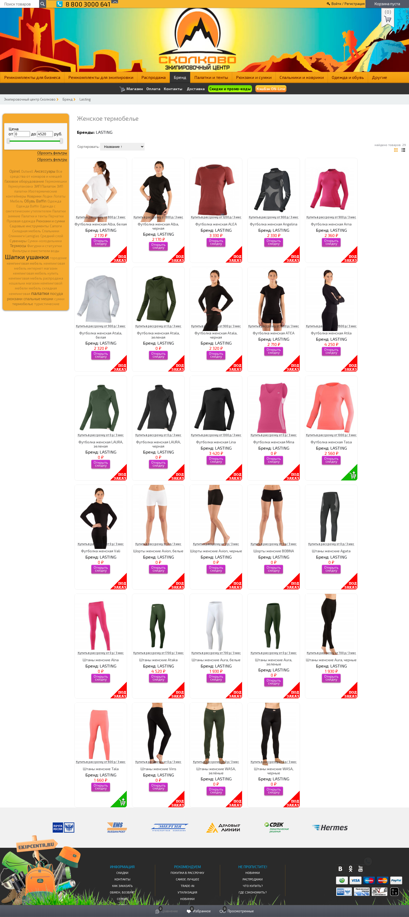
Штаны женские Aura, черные (331, 660)
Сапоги (56, 226)
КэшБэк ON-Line (271, 88)
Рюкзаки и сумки (254, 77)
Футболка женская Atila (331, 333)
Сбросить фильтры (52, 153)
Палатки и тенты (211, 77)
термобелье (22, 303)
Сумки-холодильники (45, 241)
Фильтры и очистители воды (35, 251)
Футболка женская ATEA (273, 333)
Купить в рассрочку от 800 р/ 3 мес (100, 217)
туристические (46, 304)
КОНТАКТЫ (122, 879)
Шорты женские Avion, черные (216, 551)
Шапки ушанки (27, 256)
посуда (56, 293)
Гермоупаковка (20, 186)
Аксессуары (44, 171)
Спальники (50, 231)
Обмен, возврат (122, 892)
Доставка (196, 88)
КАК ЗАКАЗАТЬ (122, 885)
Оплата (153, 89)
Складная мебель (26, 231)
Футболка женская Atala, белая (100, 335)
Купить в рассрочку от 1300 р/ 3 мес (216, 435)
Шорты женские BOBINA (274, 551)
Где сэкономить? (253, 892)
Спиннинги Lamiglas (24, 236)
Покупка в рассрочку (187, 872)
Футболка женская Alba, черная (158, 226)
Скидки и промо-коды (229, 88)
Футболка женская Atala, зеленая (158, 335)
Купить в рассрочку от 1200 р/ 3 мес (216, 217)
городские (58, 258)
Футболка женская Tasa (331, 442)
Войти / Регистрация (348, 4)
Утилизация (187, 892)
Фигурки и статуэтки (44, 246)
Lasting (85, 99)
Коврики (34, 196)
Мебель (16, 201)
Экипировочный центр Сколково (30, 99)
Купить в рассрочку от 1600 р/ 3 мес (331, 326)
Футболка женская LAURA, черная (158, 444)
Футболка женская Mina (273, 442)
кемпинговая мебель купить (35, 273)
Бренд (180, 77)
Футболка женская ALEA (216, 224)
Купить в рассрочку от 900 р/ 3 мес (273, 217)
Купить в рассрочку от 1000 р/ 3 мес (273, 326)
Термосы (18, 245)
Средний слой (51, 236)
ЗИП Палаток (45, 186)
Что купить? (253, 885)
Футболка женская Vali (100, 551)
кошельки (17, 283)
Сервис (122, 899)
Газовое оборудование (24, 181)
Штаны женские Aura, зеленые (273, 662)
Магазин (131, 89)
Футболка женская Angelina (273, 224)
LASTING (104, 132)
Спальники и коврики (302, 77)
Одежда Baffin (27, 206)
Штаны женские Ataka (158, 660)
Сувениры (18, 241)
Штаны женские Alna (101, 660)
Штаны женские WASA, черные (273, 771)
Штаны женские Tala (101, 769)
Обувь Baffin (35, 201)
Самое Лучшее (187, 879)
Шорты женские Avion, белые (158, 551)
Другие (379, 77)
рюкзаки (14, 298)
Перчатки (56, 216)
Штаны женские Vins (158, 769)
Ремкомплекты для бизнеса (32, 77)
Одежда (54, 201)
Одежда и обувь (348, 77)
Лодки (47, 196)
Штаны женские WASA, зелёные (216, 771)
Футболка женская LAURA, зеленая (101, 444)
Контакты (173, 89)
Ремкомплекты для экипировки (100, 77)
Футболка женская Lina (216, 442)
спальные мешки (38, 298)
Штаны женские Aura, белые (216, 660)
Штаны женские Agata (331, 551)
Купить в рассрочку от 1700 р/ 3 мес (158, 652)
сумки (59, 299)
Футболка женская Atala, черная (216, 335)
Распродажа (153, 77)
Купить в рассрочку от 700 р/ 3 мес (216, 652)
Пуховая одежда (21, 221)
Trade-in (187, 885)
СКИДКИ (122, 872)
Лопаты (59, 196)
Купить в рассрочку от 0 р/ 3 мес (158, 326)
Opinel (14, 171)
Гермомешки (56, 181)
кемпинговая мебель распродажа (36, 278)
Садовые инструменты (29, 226)
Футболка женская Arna (331, 224)
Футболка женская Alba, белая (101, 224)
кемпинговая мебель (25, 263)
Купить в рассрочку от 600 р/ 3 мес (100, 761)
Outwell (27, 171)
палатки (40, 293)
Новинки (187, 899)
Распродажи (253, 879)
